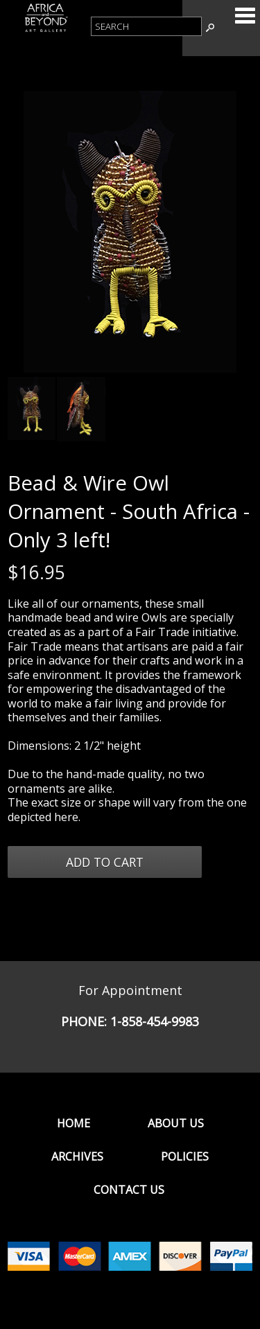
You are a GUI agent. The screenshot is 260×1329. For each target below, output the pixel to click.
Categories (244, 15)
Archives (77, 1156)
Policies (185, 1156)
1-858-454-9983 (154, 1021)
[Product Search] (146, 26)
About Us (176, 1123)
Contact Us (129, 1189)
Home (73, 1123)
